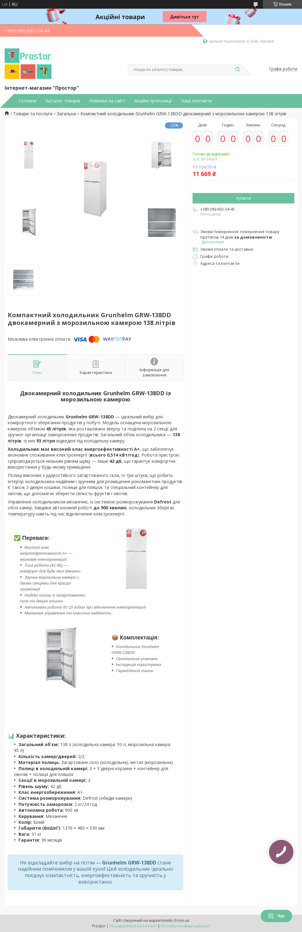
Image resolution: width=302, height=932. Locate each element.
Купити (243, 198)
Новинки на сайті (107, 101)
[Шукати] (237, 69)
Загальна (66, 114)
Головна (27, 101)
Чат (276, 916)
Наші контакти (196, 101)
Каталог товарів (63, 101)
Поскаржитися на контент (133, 926)
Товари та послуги (32, 114)
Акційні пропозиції (153, 101)
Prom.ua (181, 920)
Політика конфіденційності (185, 926)
